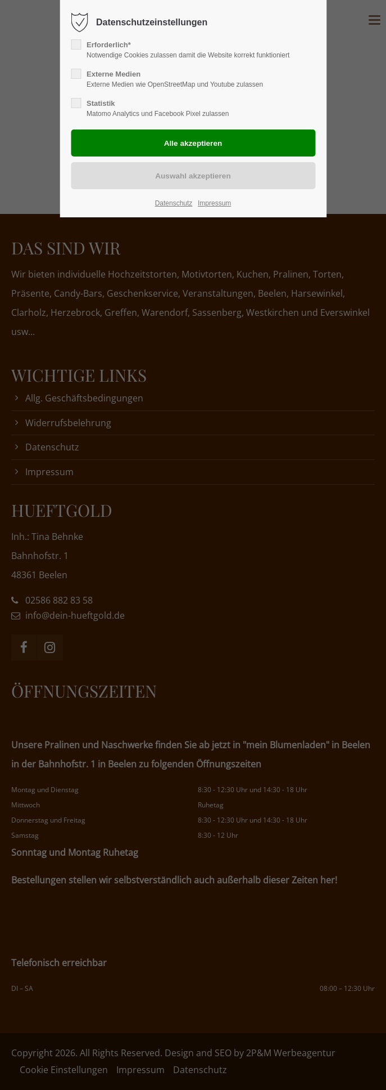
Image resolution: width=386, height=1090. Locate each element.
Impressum (214, 203)
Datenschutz (174, 203)
